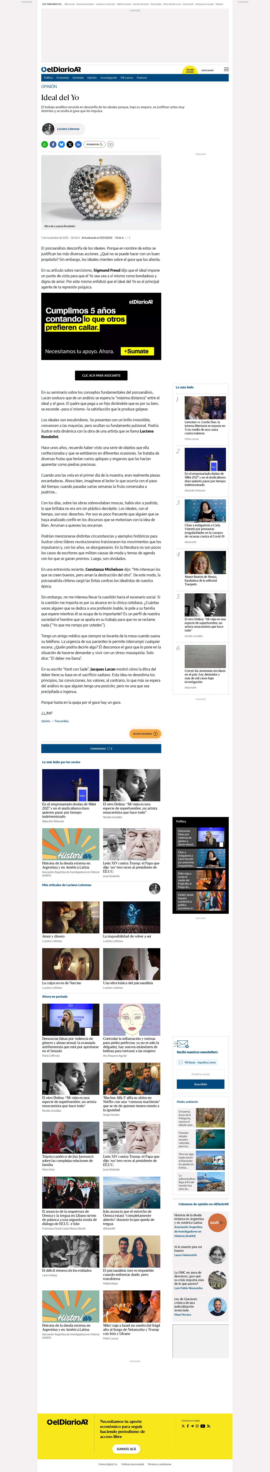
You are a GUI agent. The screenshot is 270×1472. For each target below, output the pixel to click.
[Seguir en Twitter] (183, 1426)
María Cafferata (51, 1055)
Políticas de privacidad (132, 1464)
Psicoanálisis (62, 721)
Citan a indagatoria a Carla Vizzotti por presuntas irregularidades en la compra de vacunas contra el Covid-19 (186, 859)
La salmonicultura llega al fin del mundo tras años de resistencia (187, 1182)
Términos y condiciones (159, 1464)
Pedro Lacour (110, 1338)
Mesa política (156, 4)
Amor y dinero (53, 936)
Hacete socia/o (190, 71)
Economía (63, 77)
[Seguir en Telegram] (192, 1426)
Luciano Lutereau (68, 128)
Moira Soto (48, 1169)
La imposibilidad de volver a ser (127, 936)
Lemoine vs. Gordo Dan (105, 4)
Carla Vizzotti (188, 4)
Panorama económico (85, 4)
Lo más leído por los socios (61, 762)
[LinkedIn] (78, 144)
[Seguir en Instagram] (197, 1426)
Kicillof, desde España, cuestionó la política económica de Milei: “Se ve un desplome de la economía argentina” (186, 901)
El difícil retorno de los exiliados (67, 1270)
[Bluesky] (61, 144)
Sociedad (78, 77)
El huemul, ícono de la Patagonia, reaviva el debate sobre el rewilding (186, 1118)
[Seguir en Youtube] (202, 1426)
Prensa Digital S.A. (108, 1464)
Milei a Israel (69, 4)
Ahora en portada (55, 996)
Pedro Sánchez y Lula (172, 4)
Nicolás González (112, 817)
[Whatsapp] (44, 144)
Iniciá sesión (208, 70)
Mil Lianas (127, 77)
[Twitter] (70, 144)
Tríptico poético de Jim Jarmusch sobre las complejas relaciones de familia (68, 1161)
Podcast (142, 77)
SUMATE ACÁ (126, 1449)
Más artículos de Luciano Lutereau (66, 885)
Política (48, 77)
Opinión (92, 77)
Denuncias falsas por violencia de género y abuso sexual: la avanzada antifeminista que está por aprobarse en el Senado (185, 837)
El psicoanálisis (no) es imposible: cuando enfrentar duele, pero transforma (128, 1275)
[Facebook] (53, 144)
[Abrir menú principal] (226, 69)
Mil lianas (219, 4)
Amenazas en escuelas (204, 4)
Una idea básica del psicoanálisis (128, 983)
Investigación (108, 77)
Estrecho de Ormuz (141, 4)
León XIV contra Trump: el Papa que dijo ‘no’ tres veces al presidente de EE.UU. (131, 867)
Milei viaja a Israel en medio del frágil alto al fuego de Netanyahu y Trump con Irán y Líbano (131, 1330)
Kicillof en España (124, 4)
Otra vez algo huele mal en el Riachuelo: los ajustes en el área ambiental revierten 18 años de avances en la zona (186, 1161)
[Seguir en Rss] (208, 1426)
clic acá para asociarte (101, 375)
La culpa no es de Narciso (61, 983)
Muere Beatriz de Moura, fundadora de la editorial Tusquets (201, 580)
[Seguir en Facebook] (188, 1426)
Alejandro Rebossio (53, 821)
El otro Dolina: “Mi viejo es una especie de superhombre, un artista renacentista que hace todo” (130, 808)
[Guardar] (110, 144)
